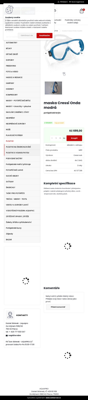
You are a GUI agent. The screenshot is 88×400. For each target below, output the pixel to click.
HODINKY (10, 89)
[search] (54, 11)
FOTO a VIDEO (12, 71)
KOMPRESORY (11, 95)
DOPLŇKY (10, 60)
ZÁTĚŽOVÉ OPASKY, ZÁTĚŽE (17, 216)
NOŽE (8, 129)
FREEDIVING (11, 66)
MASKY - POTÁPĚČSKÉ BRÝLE (18, 100)
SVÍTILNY (10, 181)
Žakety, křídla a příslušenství (18, 222)
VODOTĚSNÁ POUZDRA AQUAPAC (20, 210)
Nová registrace (78, 2)
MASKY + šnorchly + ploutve (18, 106)
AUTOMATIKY (11, 42)
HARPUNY (10, 83)
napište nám (15, 335)
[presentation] (46, 53)
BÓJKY (9, 48)
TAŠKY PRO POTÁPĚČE (15, 193)
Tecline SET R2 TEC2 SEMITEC (72, 361)
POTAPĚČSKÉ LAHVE (14, 170)
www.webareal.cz (53, 398)
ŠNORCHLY (10, 187)
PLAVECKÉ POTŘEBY (14, 135)
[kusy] (56, 138)
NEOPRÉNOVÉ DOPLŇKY (16, 124)
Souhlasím (44, 35)
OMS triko (22, 292)
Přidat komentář (58, 307)
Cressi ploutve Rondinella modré (74, 238)
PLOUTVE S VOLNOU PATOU (17, 153)
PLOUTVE (10, 141)
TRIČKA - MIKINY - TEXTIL (16, 199)
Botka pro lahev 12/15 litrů (27, 260)
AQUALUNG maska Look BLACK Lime (53, 357)
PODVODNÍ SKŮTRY (14, 158)
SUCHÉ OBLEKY (12, 176)
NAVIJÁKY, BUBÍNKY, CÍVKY (17, 112)
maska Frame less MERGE (26, 276)
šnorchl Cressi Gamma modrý (52, 255)
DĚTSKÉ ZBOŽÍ (12, 54)
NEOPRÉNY (10, 118)
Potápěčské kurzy (13, 228)
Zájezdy (9, 234)
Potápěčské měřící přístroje (18, 164)
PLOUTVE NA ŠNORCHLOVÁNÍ (18, 147)
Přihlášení (64, 2)
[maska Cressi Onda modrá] (64, 53)
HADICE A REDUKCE (14, 77)
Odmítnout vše (27, 35)
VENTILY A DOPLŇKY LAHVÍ (17, 205)
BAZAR (9, 239)
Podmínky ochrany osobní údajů (73, 21)
